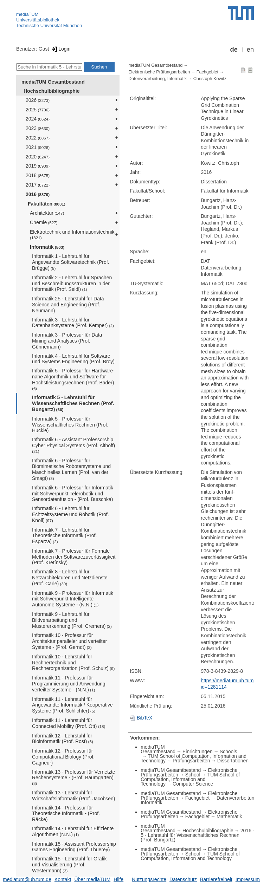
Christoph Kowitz (210, 78)
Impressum (248, 879)
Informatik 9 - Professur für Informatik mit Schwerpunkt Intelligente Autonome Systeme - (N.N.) (72, 599)
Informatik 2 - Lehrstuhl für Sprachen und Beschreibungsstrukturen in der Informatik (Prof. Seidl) (72, 283)
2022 (38, 138)
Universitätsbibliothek (37, 19)
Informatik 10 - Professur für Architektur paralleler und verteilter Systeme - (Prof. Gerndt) (69, 641)
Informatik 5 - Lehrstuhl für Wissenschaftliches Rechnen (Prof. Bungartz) (73, 403)
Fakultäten (46, 204)
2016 (38, 194)
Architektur (47, 213)
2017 (38, 185)
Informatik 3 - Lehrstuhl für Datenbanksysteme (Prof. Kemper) (73, 322)
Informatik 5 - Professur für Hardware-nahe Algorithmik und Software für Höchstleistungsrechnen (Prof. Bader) (73, 379)
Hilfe (118, 879)
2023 (38, 128)
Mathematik (229, 816)
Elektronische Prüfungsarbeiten (159, 72)
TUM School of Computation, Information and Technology (190, 779)
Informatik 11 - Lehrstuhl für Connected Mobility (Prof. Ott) (68, 723)
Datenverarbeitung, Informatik (157, 78)
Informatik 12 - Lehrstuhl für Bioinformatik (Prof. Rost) (62, 738)
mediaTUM (27, 14)
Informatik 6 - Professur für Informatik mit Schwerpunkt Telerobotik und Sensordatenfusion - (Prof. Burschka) (72, 493)
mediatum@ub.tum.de (27, 879)
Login (60, 49)
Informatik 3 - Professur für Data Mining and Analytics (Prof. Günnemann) (67, 341)
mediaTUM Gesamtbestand (53, 82)
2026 (38, 100)
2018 (38, 175)
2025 (38, 109)
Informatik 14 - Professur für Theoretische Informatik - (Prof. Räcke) (66, 813)
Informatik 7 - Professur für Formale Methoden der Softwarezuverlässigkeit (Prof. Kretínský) (73, 557)
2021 (38, 147)
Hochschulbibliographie (51, 91)
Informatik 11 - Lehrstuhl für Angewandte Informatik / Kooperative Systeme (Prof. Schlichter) (72, 705)
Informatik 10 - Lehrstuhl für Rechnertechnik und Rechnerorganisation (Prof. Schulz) (73, 662)
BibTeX (141, 718)
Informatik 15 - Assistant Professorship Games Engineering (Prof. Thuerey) (74, 847)
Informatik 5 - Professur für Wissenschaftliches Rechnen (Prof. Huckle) (70, 425)
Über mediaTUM (92, 879)
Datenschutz (183, 879)
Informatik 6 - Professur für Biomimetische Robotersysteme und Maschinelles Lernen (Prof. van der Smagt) (71, 469)
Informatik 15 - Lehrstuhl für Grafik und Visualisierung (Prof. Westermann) (69, 864)
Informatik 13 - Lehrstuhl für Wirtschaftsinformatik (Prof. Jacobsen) (73, 795)
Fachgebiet (207, 72)
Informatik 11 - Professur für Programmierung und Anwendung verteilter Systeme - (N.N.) (68, 683)
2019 (38, 166)
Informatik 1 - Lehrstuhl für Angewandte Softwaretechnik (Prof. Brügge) (70, 262)
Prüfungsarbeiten (191, 760)
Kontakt (62, 879)
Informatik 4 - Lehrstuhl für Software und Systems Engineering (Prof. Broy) (73, 359)
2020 (38, 157)
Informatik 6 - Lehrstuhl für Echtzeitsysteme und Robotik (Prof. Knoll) (70, 514)
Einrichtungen (197, 751)
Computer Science (193, 784)
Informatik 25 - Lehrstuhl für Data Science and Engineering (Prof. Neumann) (68, 304)
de (234, 49)
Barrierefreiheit (216, 879)
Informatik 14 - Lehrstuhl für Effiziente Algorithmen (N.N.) (73, 831)
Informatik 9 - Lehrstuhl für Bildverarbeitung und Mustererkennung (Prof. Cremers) (72, 620)
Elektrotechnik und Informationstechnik (72, 234)
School (192, 774)
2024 (38, 119)
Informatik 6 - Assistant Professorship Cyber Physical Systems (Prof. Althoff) (73, 445)
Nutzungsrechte (149, 879)
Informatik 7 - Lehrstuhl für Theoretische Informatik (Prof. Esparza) (64, 536)
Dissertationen (233, 760)
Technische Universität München (49, 25)
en (250, 49)
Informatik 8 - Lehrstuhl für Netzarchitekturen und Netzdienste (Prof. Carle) (70, 577)
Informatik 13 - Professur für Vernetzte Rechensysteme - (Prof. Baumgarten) (73, 777)
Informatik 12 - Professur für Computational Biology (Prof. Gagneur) (63, 757)
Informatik (47, 247)
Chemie (44, 222)
